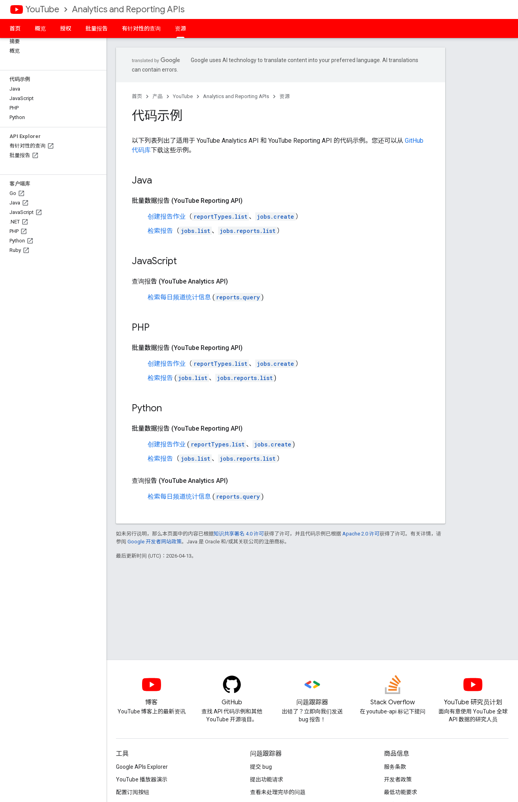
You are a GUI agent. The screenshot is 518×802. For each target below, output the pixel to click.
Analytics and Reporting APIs (128, 9)
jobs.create (275, 216)
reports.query (238, 297)
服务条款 (395, 767)
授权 (65, 28)
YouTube (42, 9)
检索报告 (160, 231)
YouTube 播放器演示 (141, 779)
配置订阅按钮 (132, 792)
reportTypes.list (220, 216)
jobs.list (195, 231)
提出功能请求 (266, 779)
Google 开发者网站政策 (154, 542)
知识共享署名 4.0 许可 (239, 534)
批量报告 (96, 28)
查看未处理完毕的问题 (277, 792)
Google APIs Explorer (142, 767)
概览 (40, 28)
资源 (284, 96)
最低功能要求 (400, 792)
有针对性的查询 (141, 28)
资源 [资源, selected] (180, 28)
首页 (15, 28)
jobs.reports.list (247, 231)
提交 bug (261, 767)
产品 (157, 96)
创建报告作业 (167, 216)
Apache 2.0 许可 (360, 534)
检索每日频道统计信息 (179, 297)
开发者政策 (398, 779)
